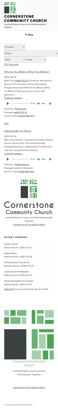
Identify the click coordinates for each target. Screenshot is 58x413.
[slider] (20, 103)
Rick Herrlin (20, 109)
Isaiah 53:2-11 (21, 80)
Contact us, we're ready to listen (29, 224)
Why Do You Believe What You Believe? (27, 71)
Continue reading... (13, 98)
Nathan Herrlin (22, 164)
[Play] (8, 103)
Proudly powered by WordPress (18, 404)
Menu (29, 35)
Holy (6, 123)
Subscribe (9, 289)
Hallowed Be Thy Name (17, 130)
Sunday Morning (26, 116)
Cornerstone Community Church (25, 18)
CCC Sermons (11, 64)
